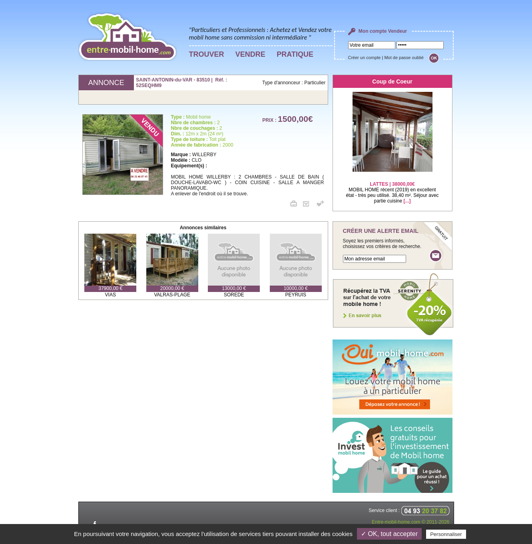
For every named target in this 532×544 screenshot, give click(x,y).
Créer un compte (364, 57)
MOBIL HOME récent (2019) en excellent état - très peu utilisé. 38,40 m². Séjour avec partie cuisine (392, 187)
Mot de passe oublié (403, 57)
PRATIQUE (295, 54)
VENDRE (250, 54)
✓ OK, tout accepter (389, 533)
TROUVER (206, 54)
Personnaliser (446, 534)
